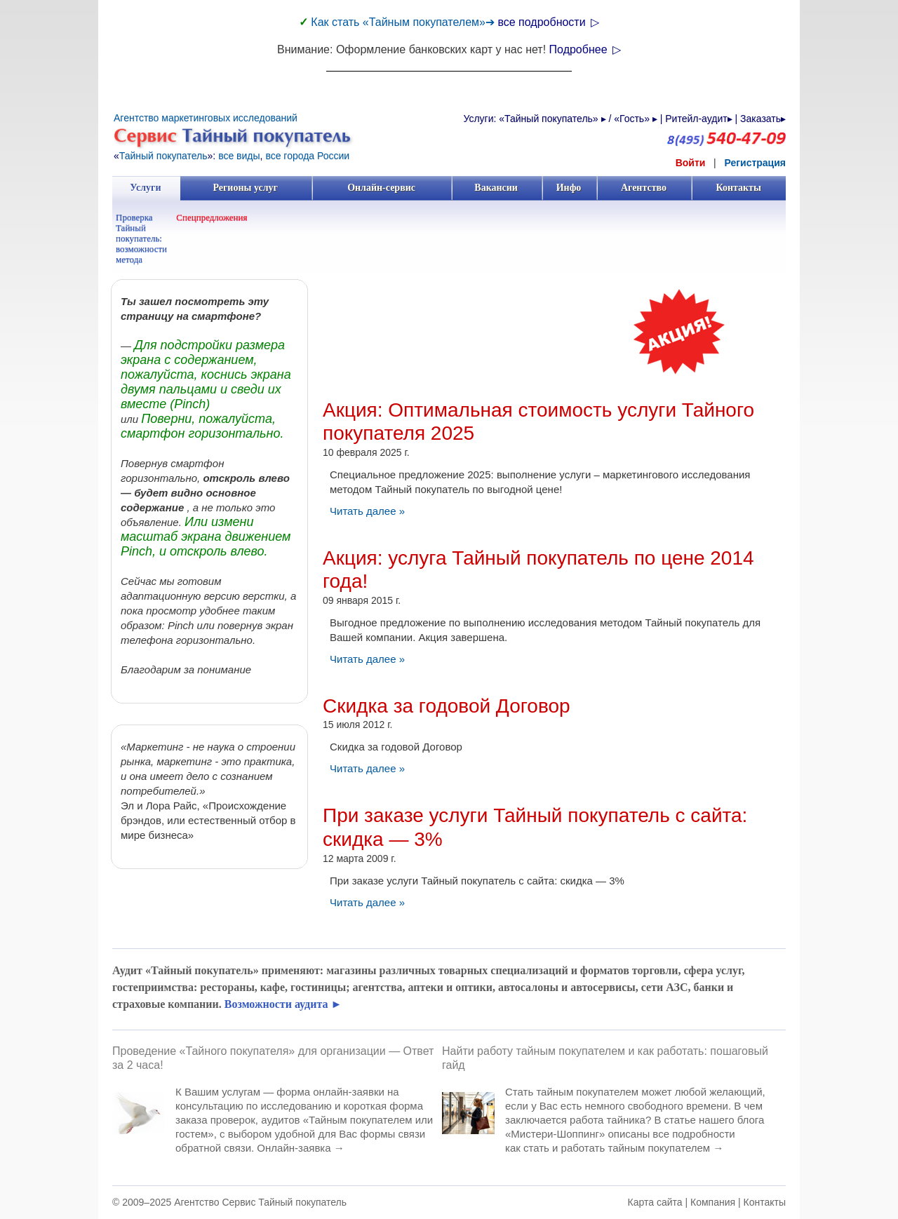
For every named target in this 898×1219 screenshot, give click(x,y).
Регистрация (755, 162)
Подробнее (585, 49)
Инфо (569, 188)
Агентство (644, 188)
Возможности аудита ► (283, 1004)
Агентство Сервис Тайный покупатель (260, 1202)
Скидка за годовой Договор (446, 706)
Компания (712, 1202)
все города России (307, 155)
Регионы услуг (245, 188)
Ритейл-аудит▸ (698, 118)
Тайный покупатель (163, 155)
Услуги (145, 188)
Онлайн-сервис (381, 188)
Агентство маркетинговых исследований (205, 117)
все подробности (548, 22)
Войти (691, 162)
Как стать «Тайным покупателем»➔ (404, 22)
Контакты (738, 188)
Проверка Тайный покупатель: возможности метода (141, 238)
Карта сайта (655, 1202)
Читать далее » (367, 511)
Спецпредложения (211, 217)
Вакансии (496, 188)
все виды (239, 155)
